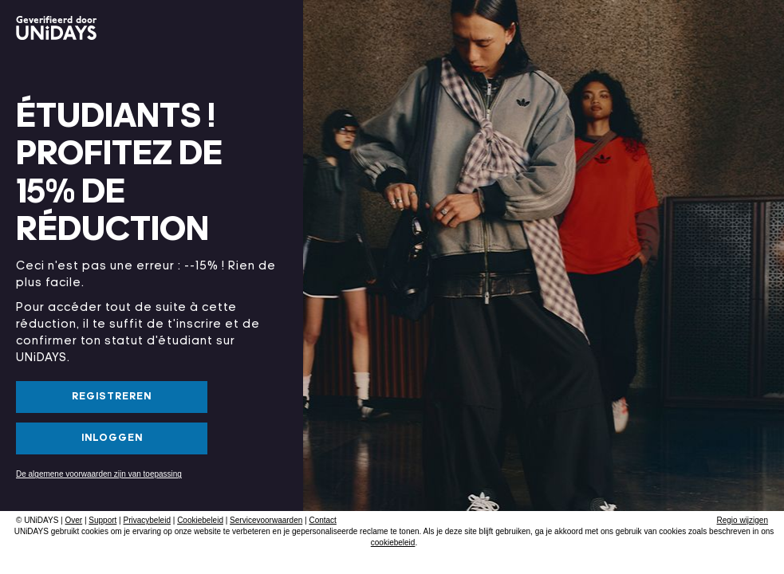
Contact (322, 520)
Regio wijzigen (742, 520)
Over (73, 520)
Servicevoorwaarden (266, 520)
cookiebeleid (393, 542)
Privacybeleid (146, 520)
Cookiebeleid (200, 520)
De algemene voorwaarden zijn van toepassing (99, 474)
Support (102, 520)
